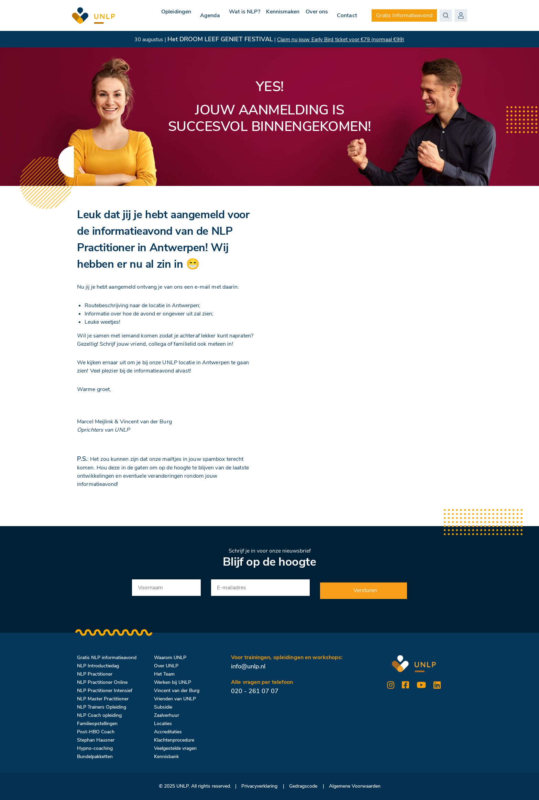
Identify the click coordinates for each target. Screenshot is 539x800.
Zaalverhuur (166, 715)
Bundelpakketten (95, 756)
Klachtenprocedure (174, 740)
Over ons (314, 15)
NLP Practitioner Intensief (104, 690)
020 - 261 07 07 (254, 691)
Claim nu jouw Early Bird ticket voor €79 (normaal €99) (340, 39)
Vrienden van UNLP (175, 699)
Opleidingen (157, 15)
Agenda (193, 15)
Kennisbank (166, 756)
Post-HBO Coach (95, 732)
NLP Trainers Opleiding (101, 707)
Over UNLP (166, 666)
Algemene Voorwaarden (355, 786)
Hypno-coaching (95, 748)
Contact (347, 15)
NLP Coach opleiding (99, 715)
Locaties (163, 723)
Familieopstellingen (97, 723)
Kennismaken (274, 15)
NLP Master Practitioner (103, 699)
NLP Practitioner (94, 674)
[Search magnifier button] (446, 15)
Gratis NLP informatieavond (106, 657)
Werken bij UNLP (172, 682)
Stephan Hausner (95, 740)
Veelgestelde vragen (175, 748)
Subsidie (163, 707)
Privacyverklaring (259, 786)
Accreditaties (168, 732)
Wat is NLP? (230, 15)
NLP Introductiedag (98, 666)
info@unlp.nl (248, 666)
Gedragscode (303, 786)
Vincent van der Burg (176, 690)
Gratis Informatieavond (404, 15)
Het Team (164, 674)
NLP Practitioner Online (102, 682)
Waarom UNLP (170, 657)
